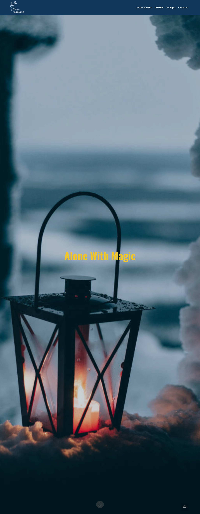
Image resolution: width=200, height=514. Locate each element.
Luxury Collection (144, 7)
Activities (159, 7)
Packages (171, 7)
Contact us (183, 7)
